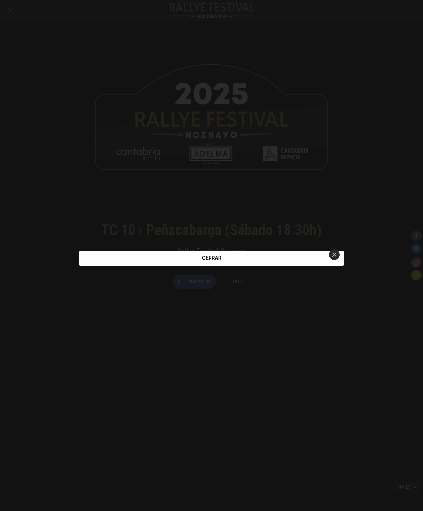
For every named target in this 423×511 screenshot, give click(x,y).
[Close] (334, 254)
